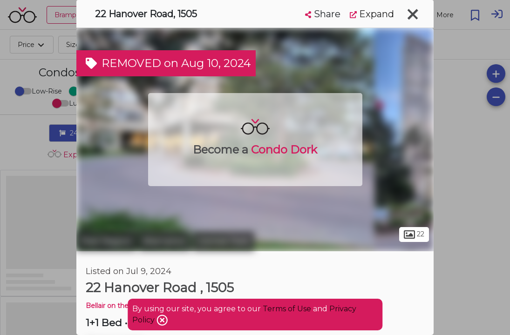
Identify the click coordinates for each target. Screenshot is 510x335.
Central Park (223, 241)
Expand (372, 14)
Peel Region (106, 241)
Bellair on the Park (115, 306)
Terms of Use (287, 308)
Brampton (164, 241)
